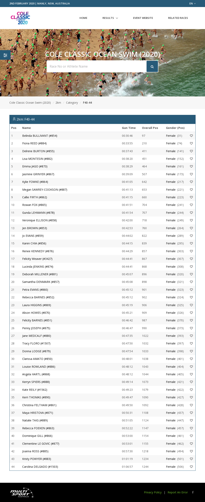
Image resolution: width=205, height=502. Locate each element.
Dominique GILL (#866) (37, 436)
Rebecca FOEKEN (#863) (38, 428)
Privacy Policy (153, 492)
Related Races (178, 18)
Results (108, 18)
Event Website (143, 18)
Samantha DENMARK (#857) (40, 282)
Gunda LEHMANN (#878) (38, 213)
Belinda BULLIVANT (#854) (39, 136)
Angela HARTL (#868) (36, 374)
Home (83, 18)
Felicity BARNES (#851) (37, 320)
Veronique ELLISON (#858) (39, 220)
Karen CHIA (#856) (34, 243)
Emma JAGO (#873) (34, 166)
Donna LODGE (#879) (36, 351)
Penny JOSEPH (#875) (36, 328)
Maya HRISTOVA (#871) (37, 413)
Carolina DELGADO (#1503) (40, 467)
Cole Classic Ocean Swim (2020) (30, 102)
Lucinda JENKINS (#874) (37, 266)
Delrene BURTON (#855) (38, 151)
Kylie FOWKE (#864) (35, 182)
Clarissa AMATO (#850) (37, 359)
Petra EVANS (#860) (35, 289)
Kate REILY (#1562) (34, 390)
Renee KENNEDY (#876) (38, 251)
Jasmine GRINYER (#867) (38, 174)
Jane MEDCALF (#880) (36, 336)
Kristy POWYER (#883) (36, 459)
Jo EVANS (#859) (33, 236)
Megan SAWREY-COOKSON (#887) (44, 189)
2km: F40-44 (25, 119)
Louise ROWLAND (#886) (38, 366)
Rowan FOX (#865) (34, 205)
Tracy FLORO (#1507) (36, 343)
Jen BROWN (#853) (34, 228)
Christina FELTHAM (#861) (39, 405)
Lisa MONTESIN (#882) (37, 159)
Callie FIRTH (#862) (34, 197)
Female (171, 136)
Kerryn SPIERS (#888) (36, 382)
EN (192, 3)
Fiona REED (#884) (34, 143)
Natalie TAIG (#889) (35, 420)
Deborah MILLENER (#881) (39, 274)
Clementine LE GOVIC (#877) (40, 443)
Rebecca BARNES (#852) (38, 297)
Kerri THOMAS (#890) (36, 397)
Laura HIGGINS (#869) (36, 305)
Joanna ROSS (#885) (35, 451)
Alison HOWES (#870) (36, 313)
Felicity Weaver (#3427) (37, 259)
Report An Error (178, 492)
